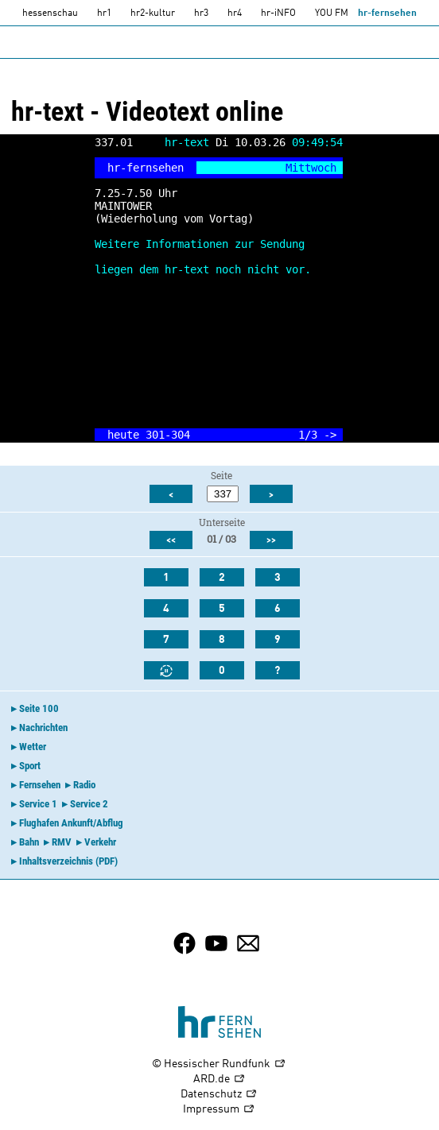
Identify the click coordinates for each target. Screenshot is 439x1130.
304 (180, 434)
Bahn (29, 842)
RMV (62, 842)
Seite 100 (39, 708)
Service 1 (38, 804)
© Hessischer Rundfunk (219, 1064)
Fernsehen (39, 785)
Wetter (32, 747)
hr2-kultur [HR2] (152, 13)
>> (271, 540)
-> (330, 434)
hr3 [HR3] (201, 13)
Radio (84, 785)
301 (155, 434)
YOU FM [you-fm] (331, 13)
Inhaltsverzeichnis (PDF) (68, 861)
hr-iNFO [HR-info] (278, 13)
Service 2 (89, 804)
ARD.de (219, 1079)
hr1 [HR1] (104, 13)
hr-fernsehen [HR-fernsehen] (387, 13)
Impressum (219, 1109)
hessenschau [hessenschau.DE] (50, 13)
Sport (30, 766)
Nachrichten (43, 727)
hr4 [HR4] (234, 13)
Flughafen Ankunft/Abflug (71, 823)
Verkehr (100, 842)
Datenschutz (219, 1094)
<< (171, 540)
